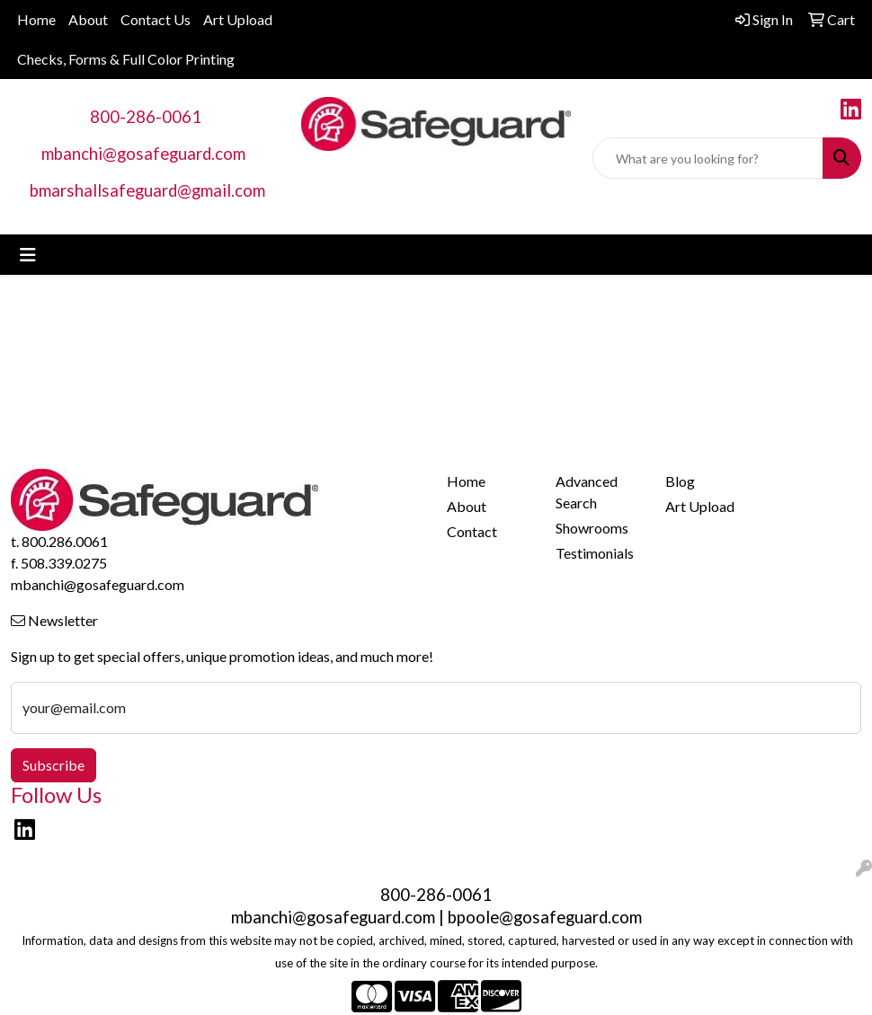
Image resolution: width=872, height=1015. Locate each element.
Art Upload (237, 19)
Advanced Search (587, 491)
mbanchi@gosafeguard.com (143, 153)
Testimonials (595, 552)
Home (36, 19)
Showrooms (592, 527)
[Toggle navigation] (28, 255)
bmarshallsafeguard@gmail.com (147, 190)
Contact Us (155, 19)
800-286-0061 (145, 117)
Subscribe (53, 764)
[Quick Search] (707, 158)
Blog (680, 481)
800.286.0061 (65, 541)
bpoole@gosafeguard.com (545, 917)
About (88, 19)
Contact (472, 531)
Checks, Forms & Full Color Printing (126, 58)
